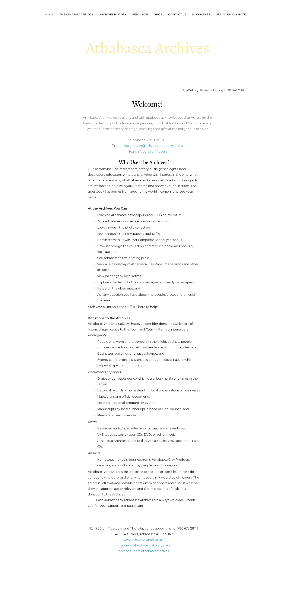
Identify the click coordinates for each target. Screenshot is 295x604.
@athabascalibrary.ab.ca (153, 545)
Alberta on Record (153, 151)
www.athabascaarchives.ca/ (144, 540)
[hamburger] (35, 6)
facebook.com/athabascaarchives (144, 551)
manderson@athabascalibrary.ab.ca (152, 146)
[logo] (147, 6)
